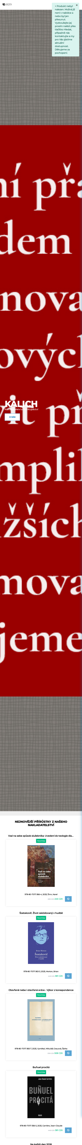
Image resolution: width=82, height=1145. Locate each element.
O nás (12, 417)
